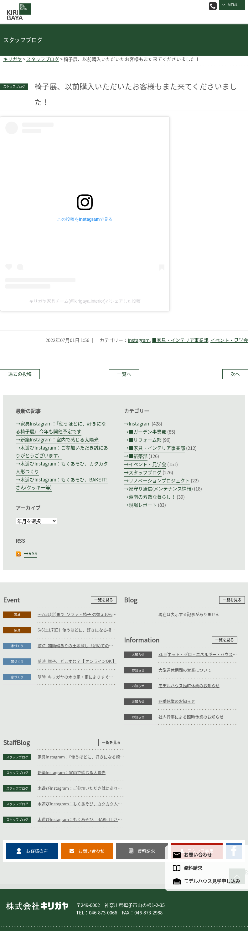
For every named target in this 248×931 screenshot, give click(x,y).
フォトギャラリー (156, 899)
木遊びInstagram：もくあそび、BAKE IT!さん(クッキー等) (201, 780)
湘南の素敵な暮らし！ (152, 497)
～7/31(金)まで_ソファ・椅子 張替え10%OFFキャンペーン (77, 614)
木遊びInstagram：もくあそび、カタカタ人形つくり (201, 764)
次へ (235, 374)
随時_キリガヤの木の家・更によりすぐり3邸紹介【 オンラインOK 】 (77, 677)
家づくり (17, 645)
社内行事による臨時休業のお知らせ (70, 780)
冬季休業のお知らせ (56, 764)
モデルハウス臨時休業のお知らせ (68, 748)
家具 (17, 614)
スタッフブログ (145, 472)
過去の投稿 (20, 374)
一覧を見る (103, 600)
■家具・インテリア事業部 (180, 340)
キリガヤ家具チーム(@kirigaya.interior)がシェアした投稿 (85, 301)
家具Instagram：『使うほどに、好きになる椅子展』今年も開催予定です (201, 717)
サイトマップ (54, 907)
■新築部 (138, 456)
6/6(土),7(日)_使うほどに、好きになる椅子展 (77, 630)
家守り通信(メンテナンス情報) (161, 488)
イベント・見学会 (229, 340)
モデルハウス (189, 899)
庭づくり (57, 899)
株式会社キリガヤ (37, 867)
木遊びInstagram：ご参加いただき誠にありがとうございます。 (201, 748)
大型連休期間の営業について (64, 733)
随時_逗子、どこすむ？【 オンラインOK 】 (77, 661)
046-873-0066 (213, 6)
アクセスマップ (23, 907)
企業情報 (214, 899)
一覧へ (124, 374)
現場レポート (143, 505)
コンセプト (124, 899)
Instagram (139, 340)
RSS (32, 553)
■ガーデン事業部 (147, 432)
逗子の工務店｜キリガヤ (17, 7)
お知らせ (17, 717)
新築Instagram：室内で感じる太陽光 (59, 439)
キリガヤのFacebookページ (234, 811)
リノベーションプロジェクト (159, 480)
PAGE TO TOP (246, 832)
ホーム (15, 899)
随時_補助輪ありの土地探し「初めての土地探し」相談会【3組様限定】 (77, 646)
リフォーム (81, 899)
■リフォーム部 (145, 440)
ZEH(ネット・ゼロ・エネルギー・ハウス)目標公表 (77, 717)
